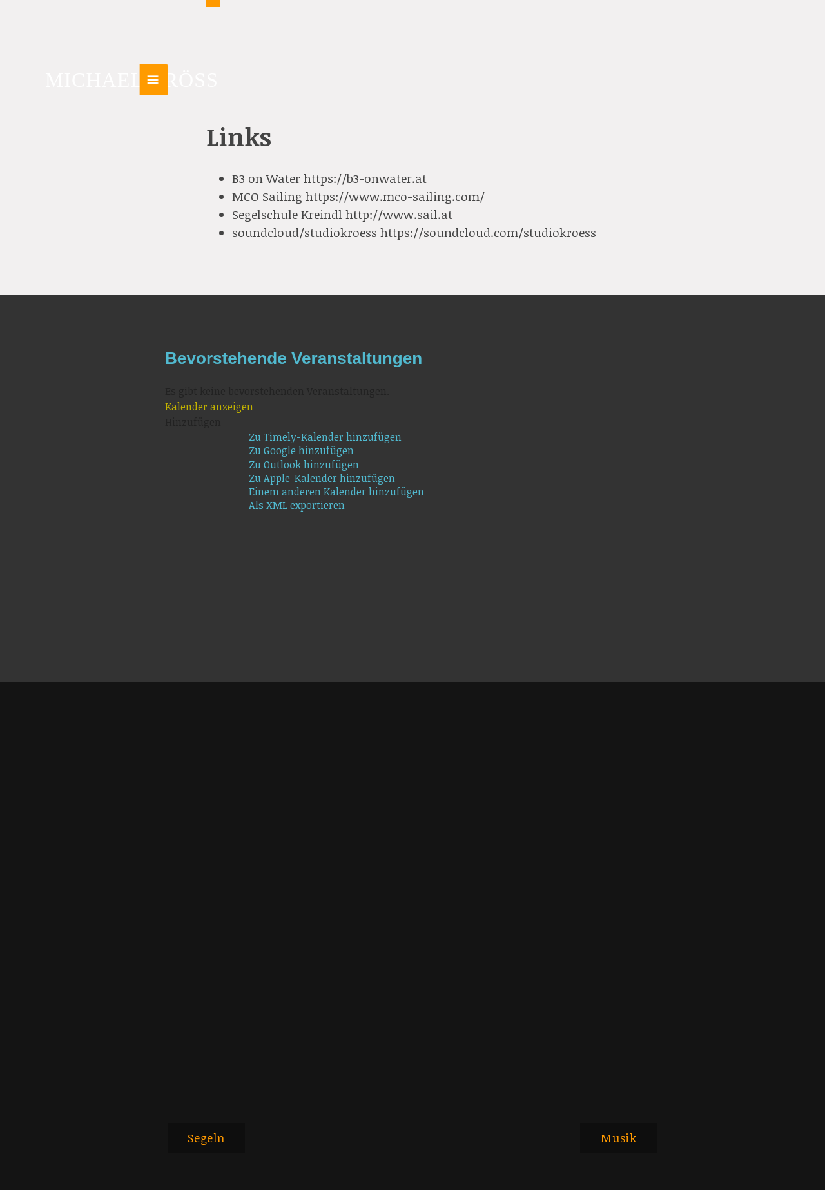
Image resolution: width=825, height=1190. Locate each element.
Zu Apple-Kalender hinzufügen (322, 478)
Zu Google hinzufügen (301, 451)
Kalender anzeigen (209, 406)
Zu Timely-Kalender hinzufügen (325, 437)
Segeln (206, 1138)
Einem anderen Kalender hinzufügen (336, 492)
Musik (619, 1138)
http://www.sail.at (398, 214)
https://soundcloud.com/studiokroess (488, 232)
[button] (193, 422)
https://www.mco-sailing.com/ (395, 196)
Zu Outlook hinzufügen (304, 465)
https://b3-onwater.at (365, 178)
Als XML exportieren (297, 505)
